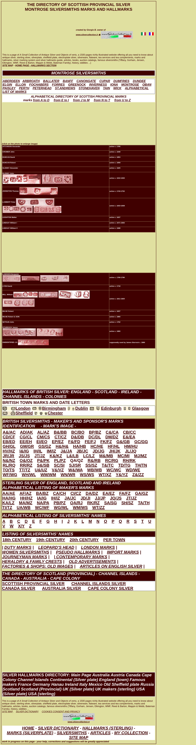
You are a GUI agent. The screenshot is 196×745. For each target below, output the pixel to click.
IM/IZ (51, 451)
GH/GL (9, 446)
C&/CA (112, 432)
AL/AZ (43, 432)
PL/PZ (60, 460)
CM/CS (43, 437)
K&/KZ (56, 455)
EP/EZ (58, 441)
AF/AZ (25, 493)
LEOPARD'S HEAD (56, 547)
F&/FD (74, 441)
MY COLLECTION (131, 732)
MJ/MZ (140, 455)
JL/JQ (130, 451)
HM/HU (131, 446)
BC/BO (77, 432)
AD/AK (26, 432)
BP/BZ (95, 432)
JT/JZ (39, 455)
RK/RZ (93, 502)
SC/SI (59, 465)
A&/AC (9, 432)
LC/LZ (89, 455)
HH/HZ (26, 498)
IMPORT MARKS (123, 552)
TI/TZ (7, 507)
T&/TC (108, 465)
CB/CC (129, 432)
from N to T (102, 100)
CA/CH (59, 493)
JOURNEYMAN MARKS (24, 557)
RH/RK (129, 460)
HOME (28, 728)
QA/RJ (76, 502)
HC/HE (96, 446)
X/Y (21, 526)
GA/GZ (141, 493)
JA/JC (70, 498)
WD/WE (133, 470)
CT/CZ (61, 437)
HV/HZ (9, 451)
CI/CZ (75, 493)
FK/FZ (106, 441)
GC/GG (141, 441)
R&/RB (94, 460)
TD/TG (124, 465)
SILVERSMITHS (72, 732)
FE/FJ (90, 441)
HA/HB (79, 446)
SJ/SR (75, 465)
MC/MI (123, 455)
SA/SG (110, 502)
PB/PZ (60, 502)
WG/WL (61, 507)
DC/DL (94, 437)
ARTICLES (100, 732)
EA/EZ (109, 493)
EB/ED (9, 441)
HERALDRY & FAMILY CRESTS (32, 561)
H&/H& (62, 446)
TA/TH (144, 502)
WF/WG (10, 474)
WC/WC (113, 470)
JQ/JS (116, 498)
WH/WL (29, 474)
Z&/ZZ (138, 474)
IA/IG (42, 498)
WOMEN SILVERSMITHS (25, 552)
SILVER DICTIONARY (58, 728)
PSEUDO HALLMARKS (78, 552)
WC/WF (42, 507)
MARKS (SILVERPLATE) (30, 732)
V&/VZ (58, 470)
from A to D (41, 100)
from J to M (81, 100)
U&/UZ (41, 470)
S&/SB (43, 465)
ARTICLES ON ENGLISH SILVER (111, 566)
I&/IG (24, 451)
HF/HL (114, 446)
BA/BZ (42, 493)
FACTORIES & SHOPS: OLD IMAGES (37, 566)
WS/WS (87, 474)
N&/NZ (9, 460)
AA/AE (8, 493)
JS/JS (24, 455)
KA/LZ (8, 502)
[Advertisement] (35, 35)
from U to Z (122, 100)
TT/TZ (24, 470)
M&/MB (106, 455)
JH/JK (115, 451)
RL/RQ (9, 465)
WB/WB (94, 470)
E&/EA (129, 437)
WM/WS (80, 507)
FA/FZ (124, 493)
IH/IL (38, 451)
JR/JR (8, 455)
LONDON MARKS (98, 547)
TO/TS (9, 470)
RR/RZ (26, 465)
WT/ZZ (98, 507)
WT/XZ (105, 474)
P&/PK (43, 460)
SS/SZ (91, 465)
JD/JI (85, 498)
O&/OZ (26, 460)
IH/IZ (55, 498)
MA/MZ (25, 502)
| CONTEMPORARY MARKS (80, 557)
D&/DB (77, 437)
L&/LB (73, 455)
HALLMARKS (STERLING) (107, 728)
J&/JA (66, 451)
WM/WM (48, 474)
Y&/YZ (122, 474)
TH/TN (141, 465)
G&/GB (123, 441)
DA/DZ (92, 493)
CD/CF (9, 437)
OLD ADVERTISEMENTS (92, 561)
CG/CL (26, 437)
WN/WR (68, 474)
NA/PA (43, 502)
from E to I (61, 100)
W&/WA (75, 470)
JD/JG (98, 451)
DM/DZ (111, 437)
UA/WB (23, 507)
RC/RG (111, 460)
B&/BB (60, 432)
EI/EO (41, 441)
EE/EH (26, 441)
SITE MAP (78, 737)
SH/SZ (127, 502)
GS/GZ (44, 446)
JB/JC (82, 451)
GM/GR (27, 446)
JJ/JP (100, 498)
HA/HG (9, 498)
